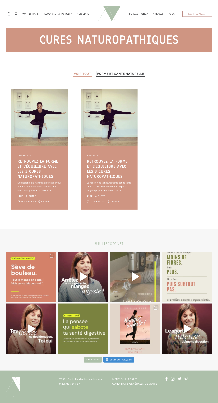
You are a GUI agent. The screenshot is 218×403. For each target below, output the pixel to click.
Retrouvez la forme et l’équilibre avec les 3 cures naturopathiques (107, 169)
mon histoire (29, 14)
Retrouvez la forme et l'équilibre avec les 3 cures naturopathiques (38, 169)
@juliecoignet (109, 243)
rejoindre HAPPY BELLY (57, 14)
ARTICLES (158, 14)
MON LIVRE (82, 14)
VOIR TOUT (82, 74)
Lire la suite (27, 196)
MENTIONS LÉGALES (124, 379)
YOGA (172, 14)
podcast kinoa (138, 14)
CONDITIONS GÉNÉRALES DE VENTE (134, 383)
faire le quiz (196, 14)
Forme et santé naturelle (120, 74)
